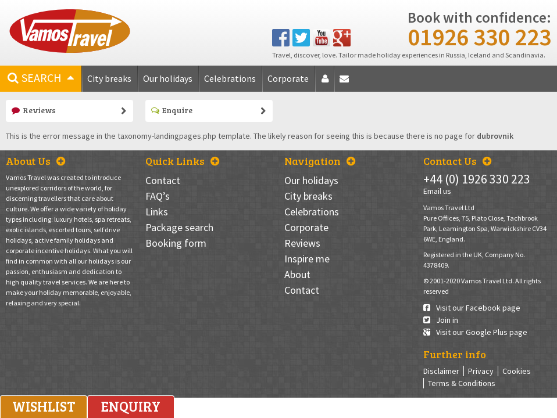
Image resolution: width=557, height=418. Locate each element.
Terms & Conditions (461, 383)
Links (156, 211)
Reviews (34, 110)
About (327, 83)
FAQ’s (157, 196)
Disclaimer (441, 371)
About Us (35, 161)
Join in (440, 320)
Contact (346, 83)
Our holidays (167, 78)
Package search (179, 227)
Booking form (175, 243)
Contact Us (457, 161)
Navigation (319, 161)
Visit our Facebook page (471, 307)
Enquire (171, 110)
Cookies (516, 371)
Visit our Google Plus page (475, 332)
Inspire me (307, 258)
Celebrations (230, 78)
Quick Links (182, 161)
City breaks (109, 78)
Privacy (481, 371)
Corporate (288, 78)
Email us (437, 191)
